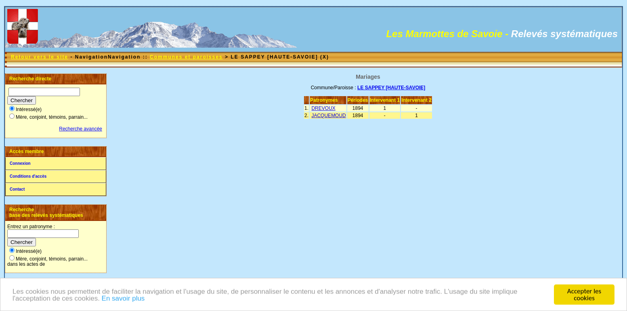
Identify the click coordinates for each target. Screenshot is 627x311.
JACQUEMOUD (328, 115)
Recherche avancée (80, 129)
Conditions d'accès (28, 176)
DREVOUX (323, 108)
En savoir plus (123, 299)
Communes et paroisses (186, 57)
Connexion (20, 163)
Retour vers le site (39, 57)
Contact (17, 189)
